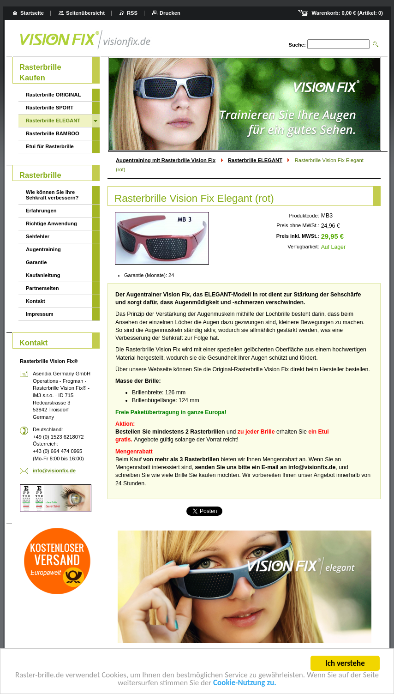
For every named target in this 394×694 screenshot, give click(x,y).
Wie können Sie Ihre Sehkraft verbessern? (52, 194)
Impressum (40, 314)
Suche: (296, 45)
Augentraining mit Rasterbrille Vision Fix (165, 160)
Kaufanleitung (43, 275)
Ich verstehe (344, 665)
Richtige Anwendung (51, 223)
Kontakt (35, 301)
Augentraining (43, 249)
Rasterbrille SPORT (49, 107)
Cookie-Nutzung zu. (244, 684)
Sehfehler (37, 236)
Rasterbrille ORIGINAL (53, 94)
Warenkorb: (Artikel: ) (347, 13)
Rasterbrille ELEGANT (255, 160)
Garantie (36, 262)
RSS (132, 13)
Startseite (32, 13)
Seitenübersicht (85, 13)
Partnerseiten (42, 288)
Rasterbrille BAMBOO (52, 133)
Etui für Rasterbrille (50, 146)
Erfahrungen (41, 210)
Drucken (170, 13)
